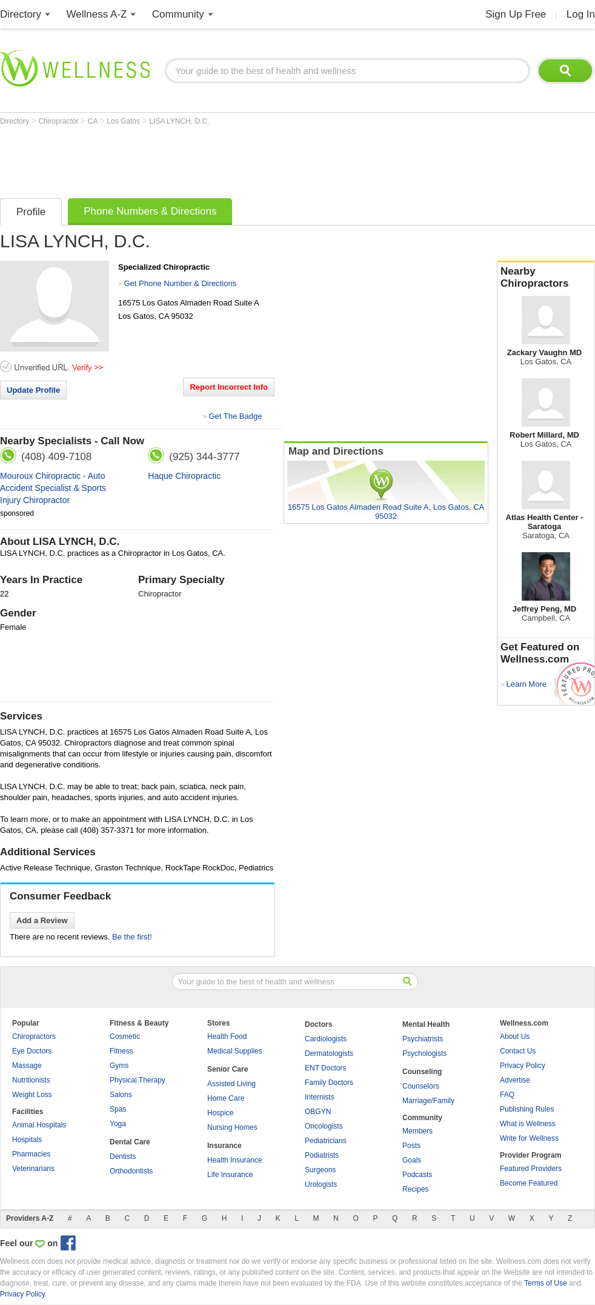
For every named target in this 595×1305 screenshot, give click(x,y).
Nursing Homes (232, 1127)
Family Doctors (329, 1082)
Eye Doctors (32, 1051)
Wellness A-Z (97, 14)
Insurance (224, 1145)
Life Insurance (230, 1174)
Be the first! (132, 936)
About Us (515, 1036)
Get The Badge (235, 416)
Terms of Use (545, 1283)
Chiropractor (59, 121)
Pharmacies (31, 1154)
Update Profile (33, 390)
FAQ (507, 1094)
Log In (581, 14)
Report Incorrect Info (229, 387)
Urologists (321, 1184)
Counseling (422, 1071)
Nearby (545, 277)
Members (417, 1131)
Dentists (123, 1156)
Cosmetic (125, 1036)
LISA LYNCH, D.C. (179, 121)
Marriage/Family (428, 1100)
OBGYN (318, 1111)
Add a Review (42, 920)
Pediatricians (326, 1140)
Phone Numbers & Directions (150, 211)
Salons (121, 1094)
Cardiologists (326, 1039)
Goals (411, 1160)
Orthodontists (131, 1171)
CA (93, 121)
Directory (20, 14)
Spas (118, 1109)
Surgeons (320, 1170)
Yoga (118, 1124)
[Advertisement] (220, 159)
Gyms (119, 1065)
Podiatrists (322, 1155)
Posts (411, 1145)
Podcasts (417, 1174)
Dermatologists (329, 1053)
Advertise (515, 1080)
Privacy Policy (522, 1065)
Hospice (220, 1113)
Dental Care (130, 1142)
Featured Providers (531, 1168)
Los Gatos (124, 121)
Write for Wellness (529, 1138)
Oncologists (324, 1126)
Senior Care (227, 1069)
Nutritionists (31, 1080)
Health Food (227, 1036)
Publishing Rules (527, 1109)
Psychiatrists (422, 1039)
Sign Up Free (515, 14)
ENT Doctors (325, 1068)
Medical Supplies (234, 1051)
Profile (30, 212)
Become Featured (528, 1183)
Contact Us (518, 1051)
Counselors (420, 1086)
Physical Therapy (137, 1080)
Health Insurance (234, 1160)
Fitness (121, 1051)
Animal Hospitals (39, 1125)
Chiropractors (34, 1036)
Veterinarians (33, 1168)
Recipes (415, 1189)
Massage (27, 1065)
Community (178, 14)
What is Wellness (528, 1124)
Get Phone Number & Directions (180, 283)
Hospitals (27, 1139)
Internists (319, 1097)
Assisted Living (231, 1084)
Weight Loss (32, 1094)
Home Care (225, 1098)
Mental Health (426, 1024)
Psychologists (424, 1053)
